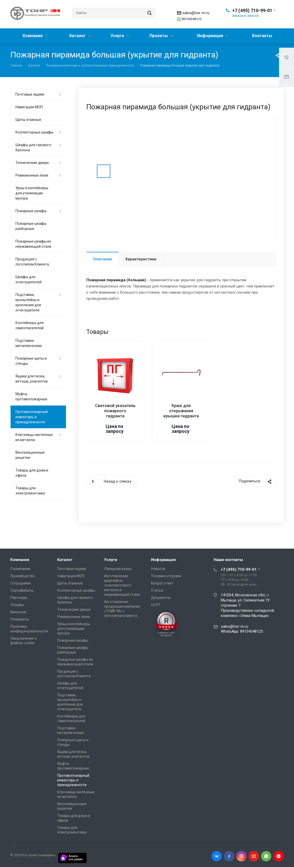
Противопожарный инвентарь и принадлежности (31, 417)
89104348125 (191, 19)
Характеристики (140, 259)
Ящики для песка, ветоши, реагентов (31, 378)
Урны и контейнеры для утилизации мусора (31, 193)
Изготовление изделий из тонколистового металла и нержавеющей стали (122, 585)
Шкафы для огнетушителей (28, 279)
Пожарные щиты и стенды (31, 361)
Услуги (120, 35)
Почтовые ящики (29, 94)
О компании (20, 569)
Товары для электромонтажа (30, 490)
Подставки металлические (28, 343)
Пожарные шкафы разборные (30, 226)
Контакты (262, 35)
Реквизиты (19, 619)
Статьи (157, 590)
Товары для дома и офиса (31, 472)
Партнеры (18, 598)
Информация (212, 35)
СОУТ (156, 605)
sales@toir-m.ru (195, 13)
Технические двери (32, 163)
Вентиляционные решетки (30, 455)
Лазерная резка (117, 569)
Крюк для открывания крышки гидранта (181, 410)
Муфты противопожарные (31, 396)
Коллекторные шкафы (34, 132)
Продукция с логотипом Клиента (32, 261)
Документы (161, 598)
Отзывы (17, 605)
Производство (22, 576)
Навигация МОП (29, 107)
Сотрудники (20, 583)
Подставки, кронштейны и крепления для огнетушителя (28, 302)
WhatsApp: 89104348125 (242, 631)
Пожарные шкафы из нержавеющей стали (33, 244)
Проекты (161, 35)
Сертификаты (21, 590)
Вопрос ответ (162, 583)
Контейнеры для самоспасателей (29, 325)
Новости (158, 569)
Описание (102, 259)
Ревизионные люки (31, 175)
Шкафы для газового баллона (33, 147)
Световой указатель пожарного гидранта (115, 410)
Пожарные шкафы (30, 211)
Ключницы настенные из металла (34, 437)
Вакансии (18, 612)
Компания (35, 35)
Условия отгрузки (166, 576)
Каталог (80, 35)
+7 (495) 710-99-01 (252, 10)
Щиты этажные (28, 120)
